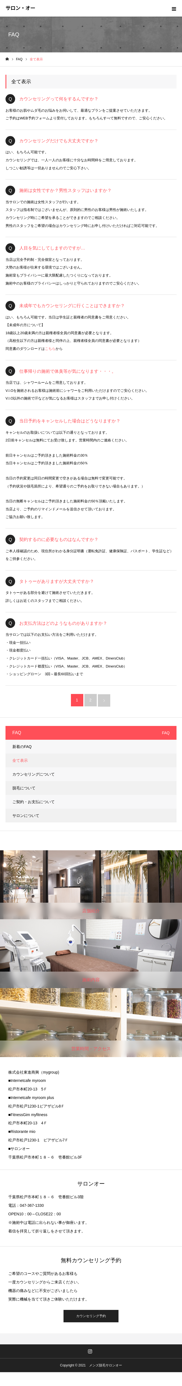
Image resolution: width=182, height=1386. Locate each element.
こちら (50, 349)
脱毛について (23, 788)
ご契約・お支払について (33, 802)
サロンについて (25, 815)
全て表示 (20, 760)
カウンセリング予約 (91, 1316)
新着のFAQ (22, 746)
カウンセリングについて (33, 774)
